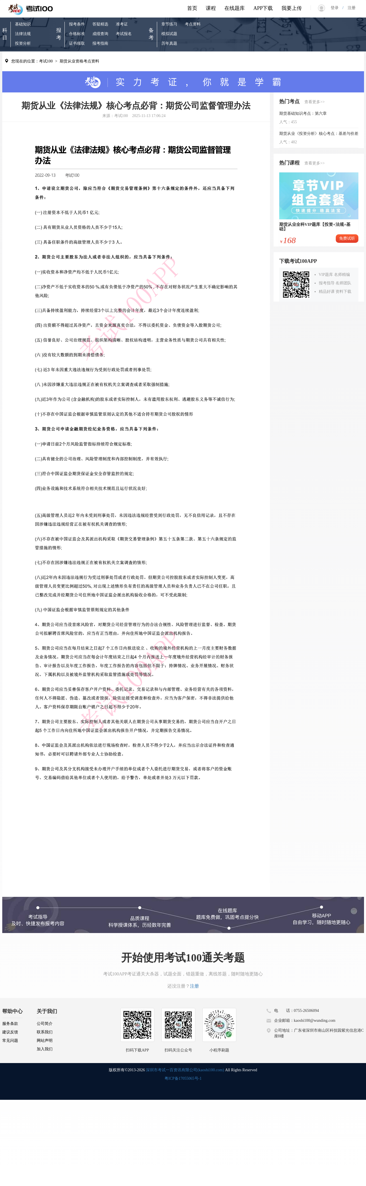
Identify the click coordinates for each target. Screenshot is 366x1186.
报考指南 (100, 43)
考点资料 (193, 24)
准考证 (122, 24)
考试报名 (124, 34)
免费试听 (347, 238)
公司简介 (45, 1023)
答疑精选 (100, 24)
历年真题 (169, 43)
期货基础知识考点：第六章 (303, 113)
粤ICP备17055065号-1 (183, 1078)
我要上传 (291, 8)
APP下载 (263, 8)
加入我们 (45, 1049)
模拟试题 (169, 34)
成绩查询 (100, 34)
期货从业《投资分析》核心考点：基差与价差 (318, 133)
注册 (350, 8)
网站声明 (45, 1040)
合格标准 (77, 34)
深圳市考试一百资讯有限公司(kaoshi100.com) (185, 1070)
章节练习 (169, 24)
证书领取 (77, 43)
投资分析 (23, 43)
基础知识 (23, 24)
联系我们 (45, 1032)
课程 (211, 8)
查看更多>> (314, 102)
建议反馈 (10, 1032)
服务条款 (10, 1023)
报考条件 (77, 24)
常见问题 (10, 1040)
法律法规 (23, 34)
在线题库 (234, 8)
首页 (192, 8)
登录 (337, 8)
